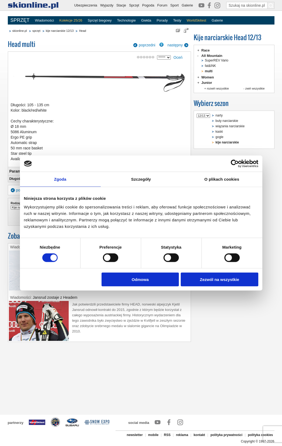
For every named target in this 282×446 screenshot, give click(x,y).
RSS (167, 435)
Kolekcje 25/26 (70, 20)
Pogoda (148, 5)
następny (175, 45)
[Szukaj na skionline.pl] (270, 5)
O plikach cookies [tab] (221, 179)
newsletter (134, 435)
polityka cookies (260, 435)
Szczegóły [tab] (141, 179)
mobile (153, 435)
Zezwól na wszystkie (219, 279)
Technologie (126, 20)
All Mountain (211, 56)
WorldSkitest (196, 20)
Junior (206, 83)
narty (219, 115)
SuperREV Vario (216, 60)
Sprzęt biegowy (100, 20)
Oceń (177, 57)
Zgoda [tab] (60, 179)
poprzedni (147, 45)
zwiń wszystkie (254, 88)
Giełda (146, 20)
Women (207, 77)
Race (205, 50)
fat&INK (210, 66)
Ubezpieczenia (85, 5)
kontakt (199, 435)
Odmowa (140, 279)
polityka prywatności (226, 435)
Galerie (187, 5)
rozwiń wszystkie (218, 88)
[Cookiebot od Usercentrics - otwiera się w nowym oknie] (234, 164)
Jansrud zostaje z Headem (55, 297)
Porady (162, 20)
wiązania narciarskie (230, 126)
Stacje (121, 5)
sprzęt (36, 30)
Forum (162, 5)
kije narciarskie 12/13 (60, 30)
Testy (177, 20)
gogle (219, 137)
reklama (182, 435)
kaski (219, 131)
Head (82, 30)
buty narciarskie (226, 121)
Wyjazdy (106, 5)
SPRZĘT (20, 20)
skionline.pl (19, 30)
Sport (174, 5)
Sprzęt (134, 5)
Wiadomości (44, 20)
